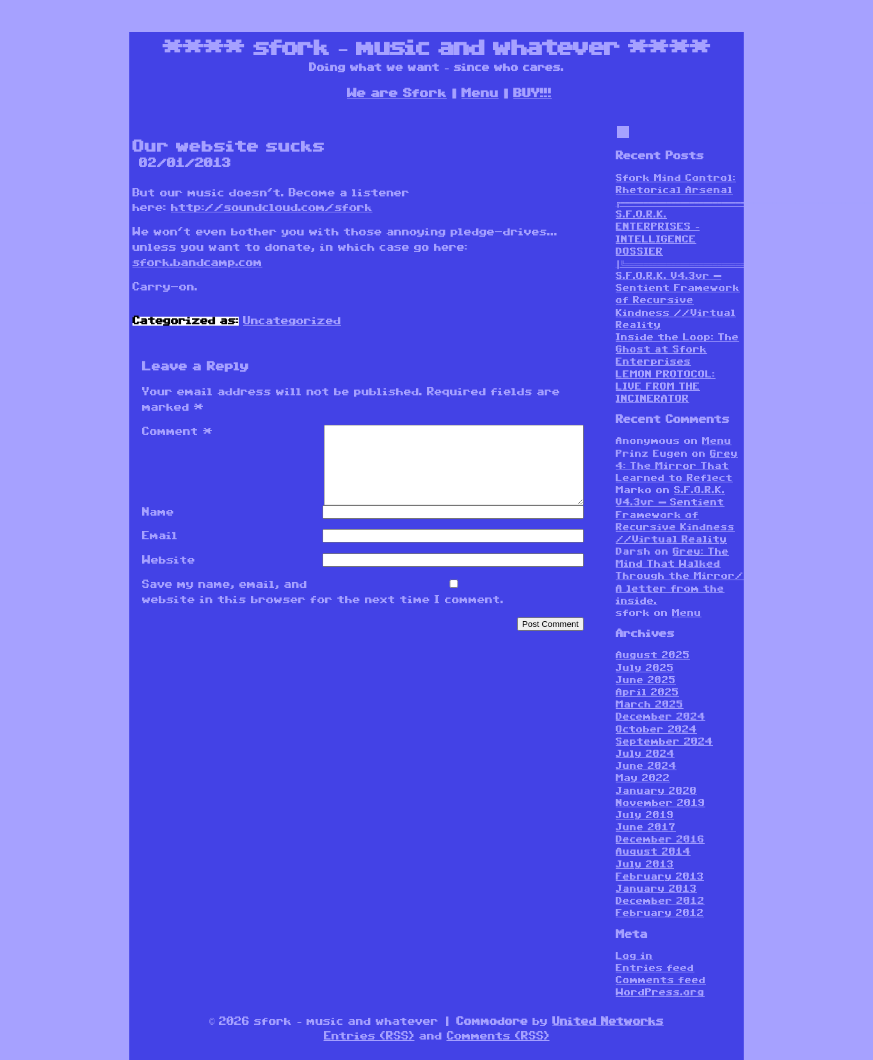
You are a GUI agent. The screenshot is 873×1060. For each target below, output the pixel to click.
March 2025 (650, 704)
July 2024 (645, 754)
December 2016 (660, 839)
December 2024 (660, 717)
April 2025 (647, 692)
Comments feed (661, 980)
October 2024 (656, 729)
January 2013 (656, 889)
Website (168, 575)
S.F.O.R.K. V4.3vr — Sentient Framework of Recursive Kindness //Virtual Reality (678, 300)
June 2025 (646, 680)
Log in (634, 956)
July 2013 (645, 864)
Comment (177, 431)
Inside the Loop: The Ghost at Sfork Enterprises (677, 349)
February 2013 (660, 877)
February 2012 (660, 913)
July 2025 (645, 668)
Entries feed (655, 968)
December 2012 (660, 901)
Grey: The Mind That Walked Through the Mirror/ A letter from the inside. (680, 576)
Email (160, 551)
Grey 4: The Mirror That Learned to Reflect (677, 466)
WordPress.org (660, 992)
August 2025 (653, 655)
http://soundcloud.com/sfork (271, 207)
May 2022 (643, 778)
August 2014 (653, 852)
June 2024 (646, 766)
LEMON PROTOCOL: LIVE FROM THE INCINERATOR (666, 386)
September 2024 (664, 742)
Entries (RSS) (369, 1036)
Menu (480, 93)
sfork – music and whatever (436, 48)
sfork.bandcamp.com (197, 262)
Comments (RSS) (498, 1036)
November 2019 (660, 803)
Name (158, 527)
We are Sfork (397, 93)
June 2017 (646, 827)
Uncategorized (292, 321)
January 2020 (656, 791)
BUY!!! (532, 93)
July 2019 (645, 815)
